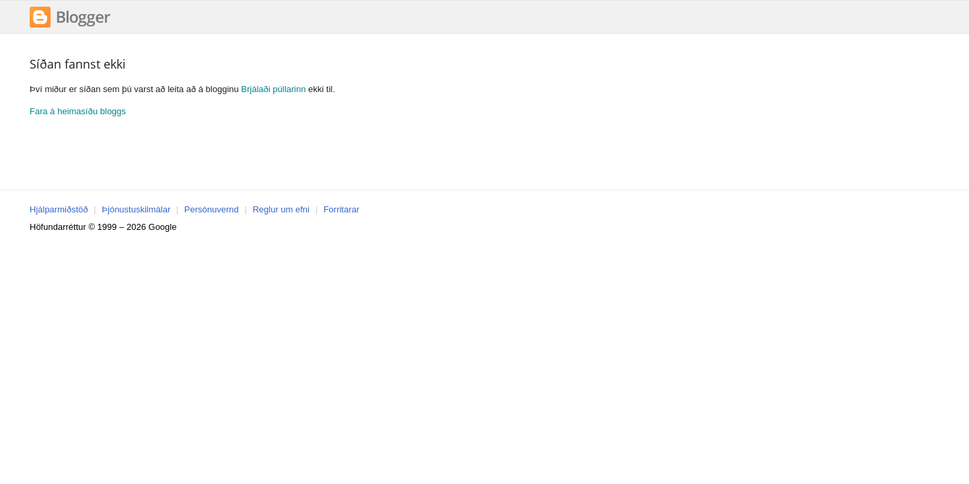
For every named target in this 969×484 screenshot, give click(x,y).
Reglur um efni (281, 209)
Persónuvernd (211, 209)
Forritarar (341, 209)
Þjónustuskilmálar (136, 209)
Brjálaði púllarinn (273, 89)
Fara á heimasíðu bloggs (78, 111)
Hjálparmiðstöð (59, 209)
